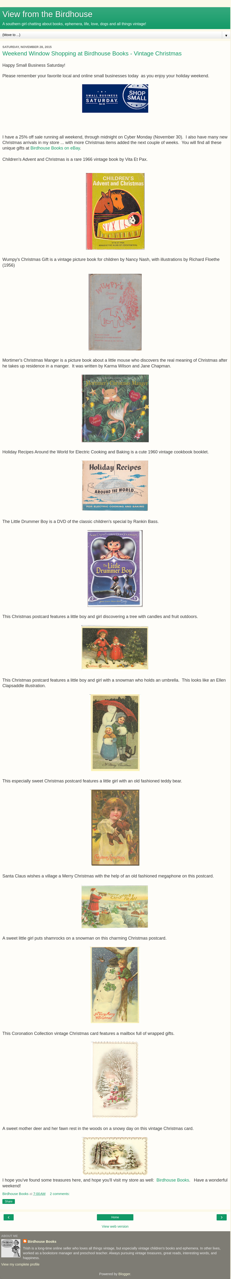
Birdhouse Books (172, 1180)
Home (115, 1217)
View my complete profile (20, 1264)
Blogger (124, 1274)
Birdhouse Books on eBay (55, 148)
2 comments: (60, 1194)
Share (8, 1201)
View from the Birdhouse (47, 14)
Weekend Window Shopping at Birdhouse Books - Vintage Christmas (92, 53)
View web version (115, 1226)
